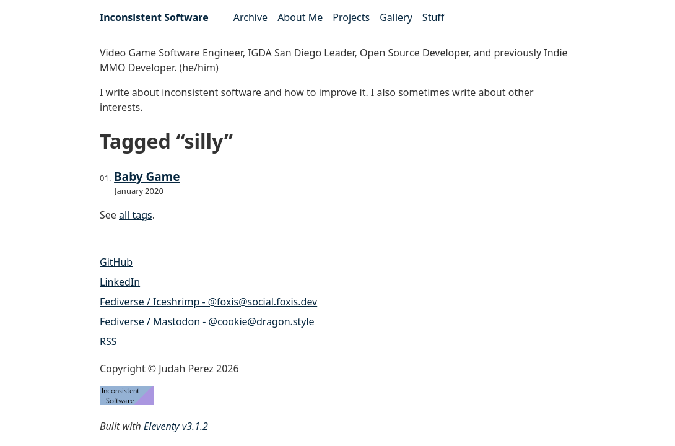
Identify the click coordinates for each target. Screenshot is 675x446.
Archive (250, 17)
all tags (135, 215)
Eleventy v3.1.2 (176, 426)
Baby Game (147, 176)
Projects (351, 17)
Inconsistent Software (154, 17)
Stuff (433, 17)
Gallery (396, 17)
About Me (300, 17)
